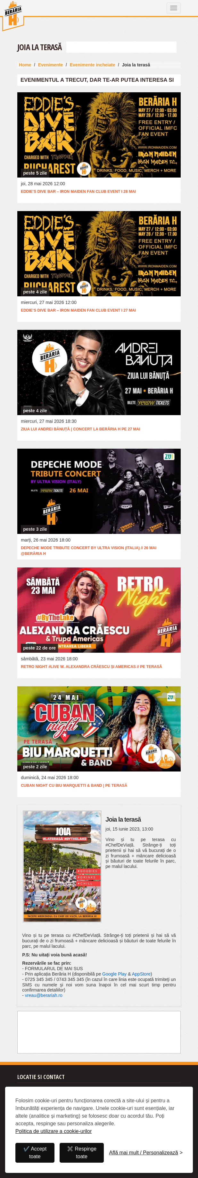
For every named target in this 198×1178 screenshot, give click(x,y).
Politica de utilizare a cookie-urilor (53, 1131)
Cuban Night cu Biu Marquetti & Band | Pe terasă (74, 785)
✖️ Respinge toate (81, 1152)
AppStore (141, 974)
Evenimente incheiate (92, 64)
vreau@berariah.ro (43, 995)
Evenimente (50, 64)
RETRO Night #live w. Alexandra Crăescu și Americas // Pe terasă (91, 667)
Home (25, 64)
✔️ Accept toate (34, 1152)
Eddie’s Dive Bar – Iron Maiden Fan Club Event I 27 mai (78, 310)
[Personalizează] (146, 1152)
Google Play (114, 974)
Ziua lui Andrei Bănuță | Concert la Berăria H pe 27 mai (80, 429)
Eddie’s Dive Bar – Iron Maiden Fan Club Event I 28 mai (78, 191)
